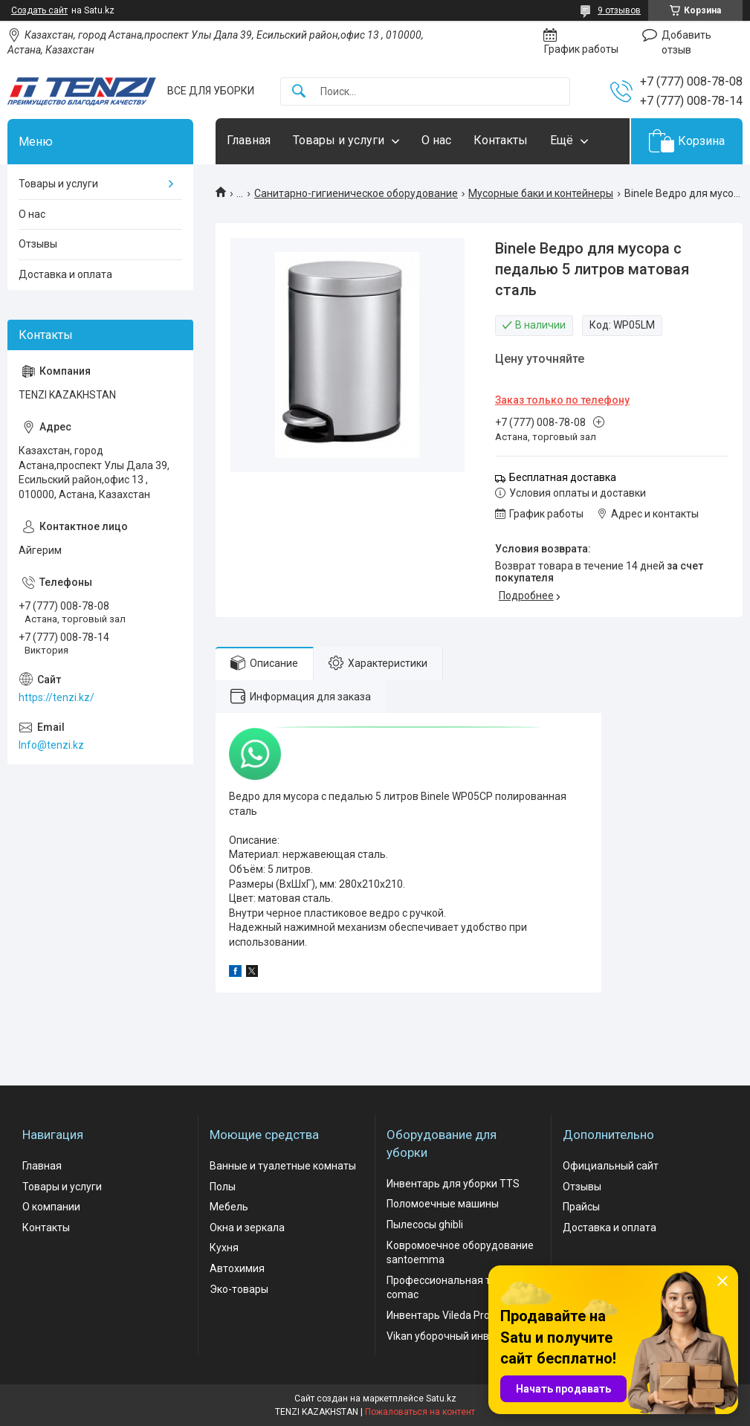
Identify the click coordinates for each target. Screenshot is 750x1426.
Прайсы (581, 1207)
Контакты (500, 140)
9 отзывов (619, 10)
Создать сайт (39, 10)
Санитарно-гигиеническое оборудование (356, 193)
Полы (223, 1187)
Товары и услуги (338, 140)
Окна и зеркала (247, 1227)
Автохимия (237, 1268)
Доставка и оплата (65, 274)
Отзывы (38, 244)
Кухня (224, 1248)
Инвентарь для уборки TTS (453, 1184)
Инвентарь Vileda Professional (460, 1315)
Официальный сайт (611, 1166)
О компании (51, 1207)
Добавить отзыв (686, 42)
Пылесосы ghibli (425, 1224)
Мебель (229, 1207)
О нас (436, 140)
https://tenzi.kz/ (56, 697)
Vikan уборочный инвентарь (455, 1336)
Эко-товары (239, 1289)
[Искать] (298, 91)
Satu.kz (441, 1398)
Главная (249, 140)
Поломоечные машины (443, 1204)
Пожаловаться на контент (420, 1412)
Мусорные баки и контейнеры (540, 193)
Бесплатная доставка (562, 477)
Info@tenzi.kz (51, 745)
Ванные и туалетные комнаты (283, 1166)
